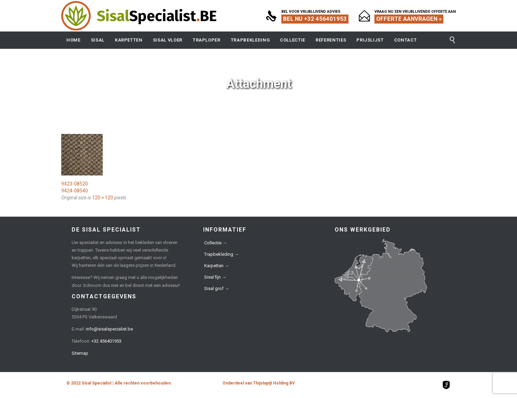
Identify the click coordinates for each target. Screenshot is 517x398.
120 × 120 (102, 197)
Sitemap (80, 353)
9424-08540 (74, 190)
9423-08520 (74, 184)
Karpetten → (216, 265)
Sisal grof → (216, 288)
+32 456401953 (106, 341)
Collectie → (215, 242)
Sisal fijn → (215, 277)
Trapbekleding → (221, 254)
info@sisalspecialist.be (109, 329)
